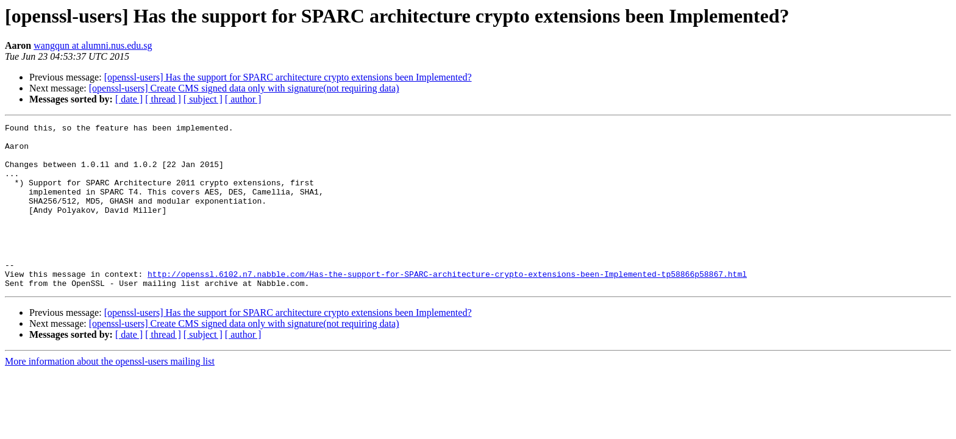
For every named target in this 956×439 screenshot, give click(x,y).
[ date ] (129, 99)
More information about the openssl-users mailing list (110, 394)
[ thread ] (163, 99)
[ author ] (243, 99)
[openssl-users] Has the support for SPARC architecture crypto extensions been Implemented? (288, 77)
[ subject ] (203, 99)
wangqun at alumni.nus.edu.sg (93, 45)
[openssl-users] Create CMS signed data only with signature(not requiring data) (244, 88)
